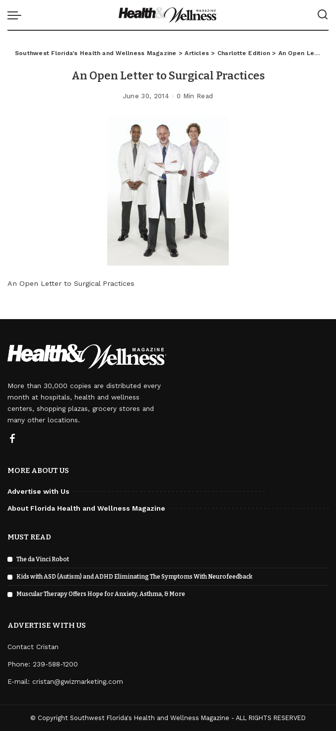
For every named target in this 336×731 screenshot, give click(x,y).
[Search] (323, 15)
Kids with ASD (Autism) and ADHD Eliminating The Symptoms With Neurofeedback (134, 576)
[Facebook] (12, 439)
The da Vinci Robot (42, 559)
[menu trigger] (16, 15)
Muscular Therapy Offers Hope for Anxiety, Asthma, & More (100, 594)
